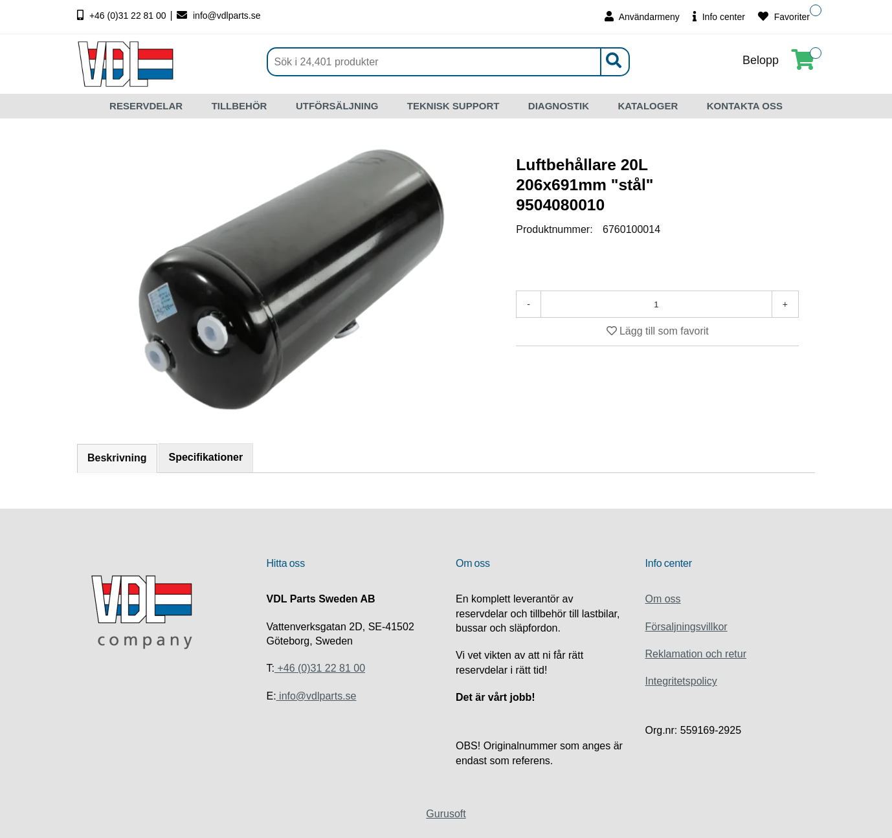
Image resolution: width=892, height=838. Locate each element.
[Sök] (448, 61)
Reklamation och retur (696, 653)
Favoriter (784, 16)
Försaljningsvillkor (686, 626)
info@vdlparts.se (218, 15)
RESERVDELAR (146, 105)
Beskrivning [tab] (117, 457)
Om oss (663, 598)
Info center (719, 16)
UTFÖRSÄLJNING (337, 105)
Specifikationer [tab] (206, 457)
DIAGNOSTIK (558, 105)
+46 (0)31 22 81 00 (123, 15)
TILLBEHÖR (239, 105)
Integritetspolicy (681, 681)
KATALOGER (648, 105)
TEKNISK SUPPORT (453, 105)
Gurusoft (445, 813)
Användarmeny (642, 16)
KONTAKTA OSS (745, 105)
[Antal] (656, 304)
